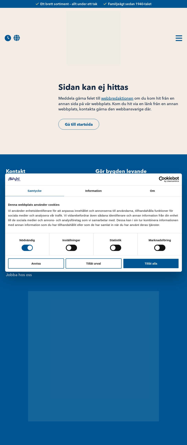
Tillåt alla (151, 263)
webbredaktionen (117, 98)
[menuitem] (17, 38)
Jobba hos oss (19, 274)
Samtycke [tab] (35, 190)
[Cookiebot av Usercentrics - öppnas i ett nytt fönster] (162, 179)
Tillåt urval (93, 263)
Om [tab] (152, 190)
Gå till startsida (79, 124)
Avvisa (36, 263)
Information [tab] (93, 190)
